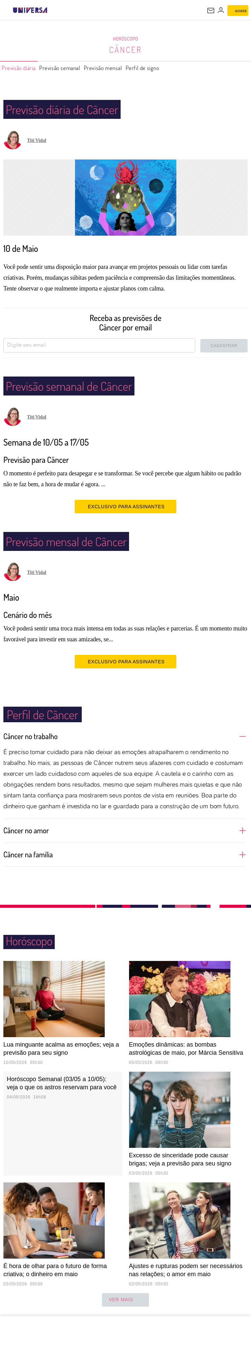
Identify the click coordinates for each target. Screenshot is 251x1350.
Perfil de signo (142, 68)
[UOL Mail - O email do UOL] (211, 10)
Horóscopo (125, 39)
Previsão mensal (103, 68)
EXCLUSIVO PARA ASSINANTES (125, 506)
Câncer (126, 49)
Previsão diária (19, 68)
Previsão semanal (59, 68)
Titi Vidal (36, 140)
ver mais (125, 1300)
